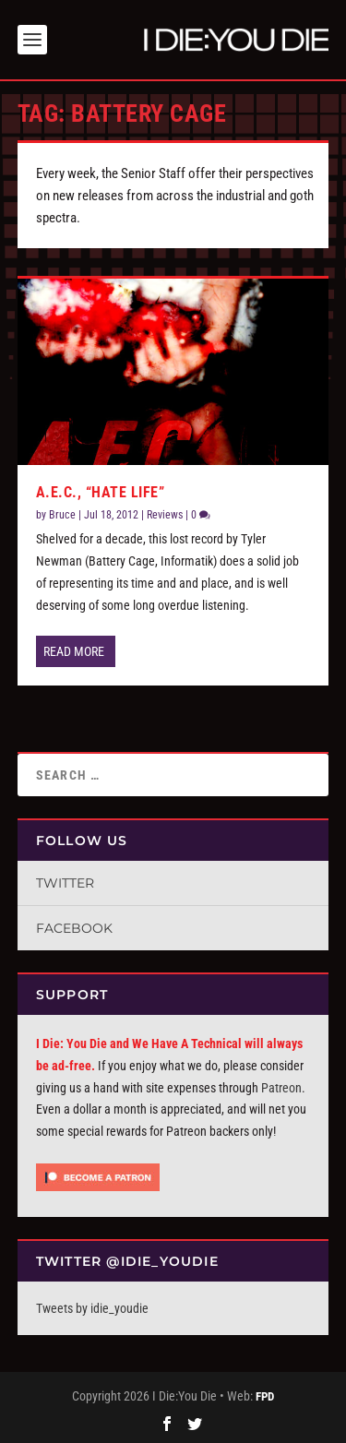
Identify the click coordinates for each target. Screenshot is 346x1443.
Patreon (281, 1087)
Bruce (62, 514)
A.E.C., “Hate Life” (100, 492)
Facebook (74, 928)
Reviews (165, 514)
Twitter (65, 883)
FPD (265, 1396)
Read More (73, 651)
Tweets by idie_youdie (92, 1308)
